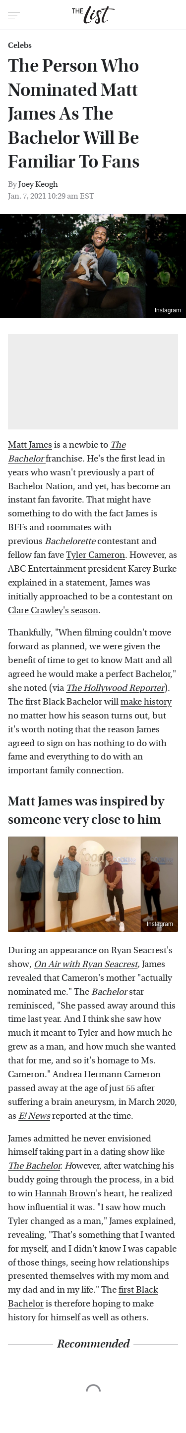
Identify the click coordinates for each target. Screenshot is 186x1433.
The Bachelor (34, 1166)
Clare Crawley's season (53, 610)
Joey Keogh (38, 184)
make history (146, 702)
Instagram (168, 310)
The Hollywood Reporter (115, 688)
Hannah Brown (65, 1193)
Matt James (30, 445)
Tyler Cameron (95, 555)
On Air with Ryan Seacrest (85, 964)
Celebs (20, 45)
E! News (34, 1116)
